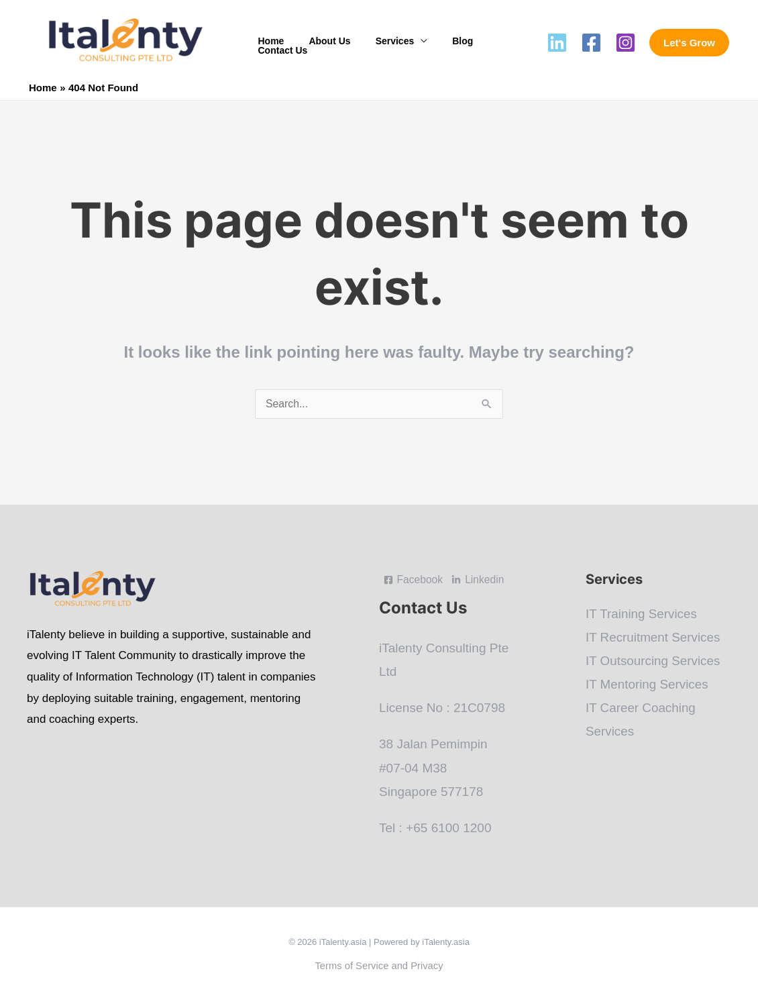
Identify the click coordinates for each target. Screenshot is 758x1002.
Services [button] (379, 43)
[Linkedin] (557, 42)
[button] (689, 42)
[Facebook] (591, 42)
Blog (441, 43)
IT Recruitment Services (653, 638)
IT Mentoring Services (647, 686)
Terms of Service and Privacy (379, 966)
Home (268, 43)
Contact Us (496, 43)
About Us (320, 43)
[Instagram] (625, 42)
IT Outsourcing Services (653, 661)
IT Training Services (642, 614)
